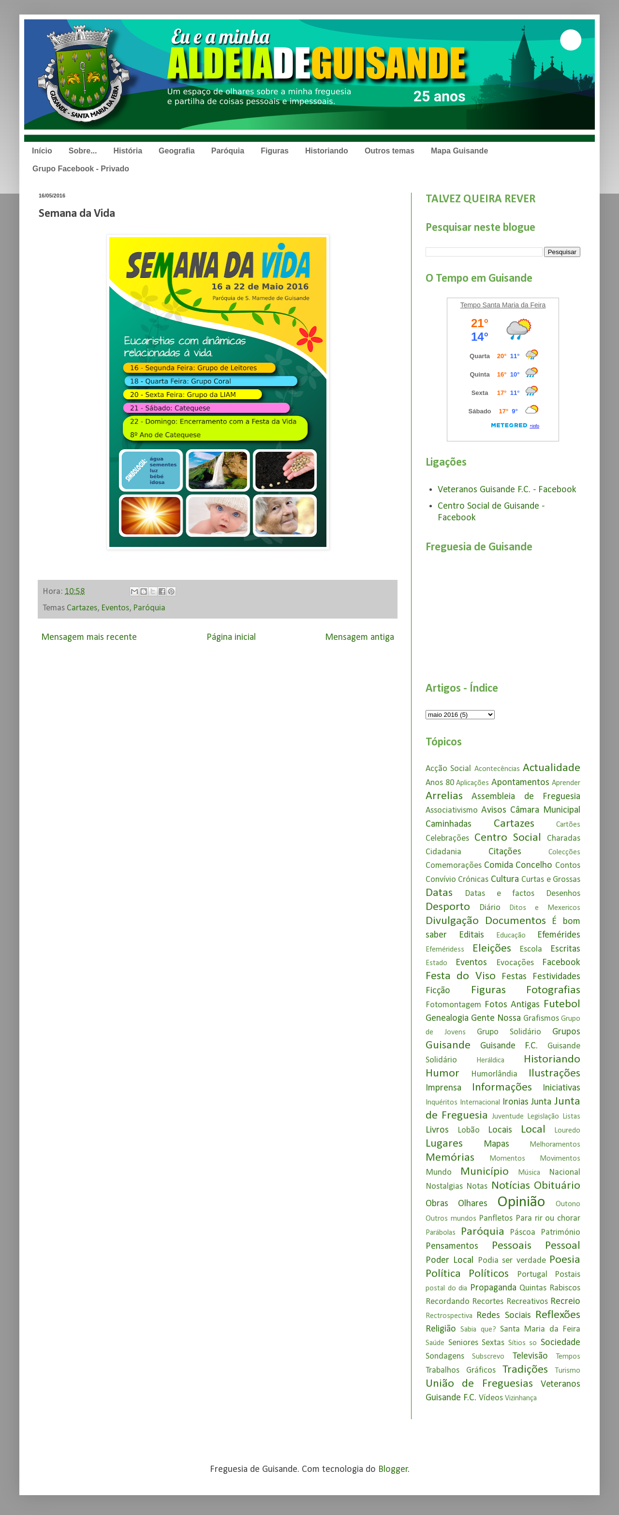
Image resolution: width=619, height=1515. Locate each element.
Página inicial (231, 637)
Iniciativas (561, 1088)
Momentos (507, 1159)
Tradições (525, 1370)
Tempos (568, 1357)
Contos (567, 865)
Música (529, 1173)
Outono (568, 1204)
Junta (541, 1102)
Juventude (508, 1117)
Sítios (517, 1343)
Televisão (530, 1356)
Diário (490, 907)
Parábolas (441, 1233)
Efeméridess (445, 950)
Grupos (566, 1032)
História (127, 151)
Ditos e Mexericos (544, 908)
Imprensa (443, 1088)
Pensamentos (452, 1246)
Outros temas (389, 151)
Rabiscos (564, 1288)
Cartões (568, 825)
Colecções (564, 852)
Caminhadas (449, 824)
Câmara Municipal (545, 810)
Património (560, 1232)
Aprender (566, 783)
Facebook (561, 963)
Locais (500, 1130)
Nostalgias (444, 1186)
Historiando (326, 151)
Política (443, 1274)
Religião (441, 1329)
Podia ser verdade (512, 1260)
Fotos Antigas (512, 1005)
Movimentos (560, 1159)
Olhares (472, 1204)
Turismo (567, 1371)
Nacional (564, 1172)
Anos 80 (440, 783)
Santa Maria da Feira (540, 1329)
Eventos (115, 608)
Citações (504, 852)
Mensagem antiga (359, 637)
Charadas (563, 838)
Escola (530, 949)
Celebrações (447, 838)
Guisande (448, 1045)
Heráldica (490, 1060)
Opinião (521, 1202)
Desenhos (563, 893)
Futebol (562, 1004)
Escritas (565, 949)
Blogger (393, 1469)
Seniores (463, 1343)
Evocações (515, 963)
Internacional (480, 1102)
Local (533, 1130)
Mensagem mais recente (89, 637)
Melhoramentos (555, 1145)
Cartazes (82, 608)
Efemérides (558, 935)
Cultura (505, 879)
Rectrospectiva (449, 1316)
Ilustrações (554, 1073)
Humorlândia (494, 1074)
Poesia (564, 1260)
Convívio (441, 879)
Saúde (435, 1343)
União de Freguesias (479, 1384)
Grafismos (541, 1018)
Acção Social (448, 768)
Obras (437, 1204)
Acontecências (497, 769)
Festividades (556, 977)
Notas (476, 1186)
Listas (571, 1117)
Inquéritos (441, 1102)
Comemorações (454, 865)
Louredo (567, 1131)
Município (484, 1172)
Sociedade (560, 1343)
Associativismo (452, 810)
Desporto (448, 907)
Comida (498, 865)
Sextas (493, 1343)
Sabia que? (478, 1329)
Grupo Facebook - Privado (80, 169)
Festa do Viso (461, 976)
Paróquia (227, 151)
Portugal (532, 1274)
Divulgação (452, 921)
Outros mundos (451, 1219)
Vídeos (491, 1398)
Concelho (534, 865)
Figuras (275, 151)
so (533, 1343)
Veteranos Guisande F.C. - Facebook (507, 490)
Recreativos (527, 1301)
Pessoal (562, 1246)
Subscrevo (488, 1357)
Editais (471, 935)
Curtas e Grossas (550, 879)
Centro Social (507, 838)
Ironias (515, 1102)
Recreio (565, 1301)
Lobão (468, 1130)
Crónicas (473, 879)
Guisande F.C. (509, 1046)
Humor (442, 1073)
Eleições (491, 948)
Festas (514, 977)
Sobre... (83, 151)
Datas (439, 893)
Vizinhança (521, 1398)
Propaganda (493, 1288)
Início (42, 151)
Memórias (450, 1158)
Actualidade (551, 768)
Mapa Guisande (459, 151)
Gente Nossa (496, 1018)
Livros (437, 1130)
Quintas (532, 1288)
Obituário (557, 1186)
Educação (511, 935)
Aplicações (472, 783)
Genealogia (447, 1018)
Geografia (177, 151)
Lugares (444, 1144)
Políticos (489, 1274)
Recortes (487, 1301)
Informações (502, 1087)
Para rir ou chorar (548, 1218)
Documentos (515, 921)
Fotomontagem (453, 1005)
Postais (567, 1274)
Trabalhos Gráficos (461, 1370)
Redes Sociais (503, 1315)
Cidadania (443, 852)
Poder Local (449, 1260)
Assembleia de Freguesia (526, 797)
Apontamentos (520, 783)
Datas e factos (500, 893)
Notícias (510, 1186)
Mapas (496, 1144)
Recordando (448, 1301)
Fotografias (553, 990)
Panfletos (496, 1218)
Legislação (543, 1117)
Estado (436, 963)
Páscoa (522, 1232)
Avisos (493, 810)
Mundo (439, 1172)
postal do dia (446, 1288)
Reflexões (557, 1315)
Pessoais (511, 1246)
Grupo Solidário (509, 1032)
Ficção (438, 991)
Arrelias (444, 796)
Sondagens (445, 1356)
